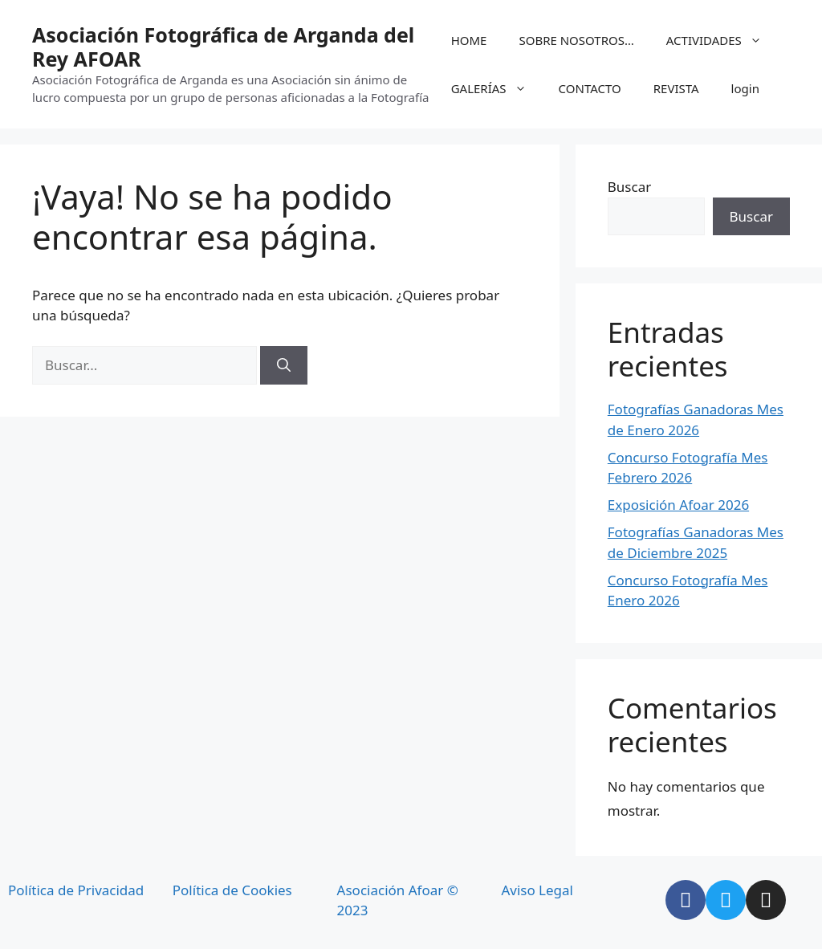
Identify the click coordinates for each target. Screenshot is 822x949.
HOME (469, 40)
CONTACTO (590, 88)
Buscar (629, 186)
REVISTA (676, 88)
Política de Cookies (232, 890)
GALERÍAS (497, 88)
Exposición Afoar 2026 (678, 504)
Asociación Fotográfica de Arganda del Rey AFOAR (223, 46)
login (745, 88)
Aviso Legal (537, 890)
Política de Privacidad (76, 890)
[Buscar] (283, 365)
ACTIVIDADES (722, 40)
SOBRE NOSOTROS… (576, 40)
